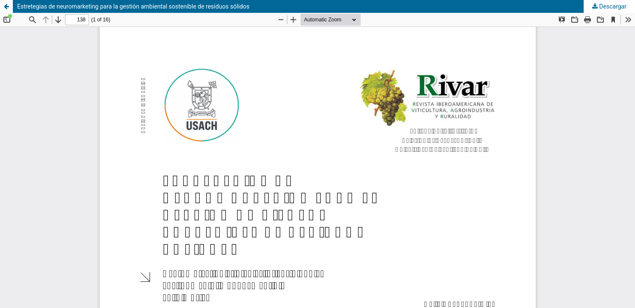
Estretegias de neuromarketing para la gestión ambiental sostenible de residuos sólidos (133, 6)
